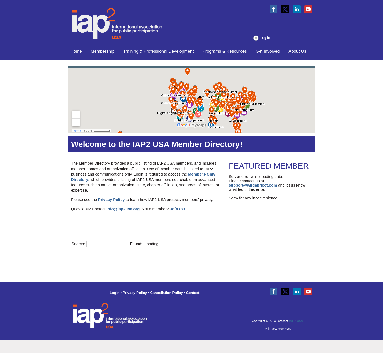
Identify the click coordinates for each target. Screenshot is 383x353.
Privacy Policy (111, 200)
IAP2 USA (296, 320)
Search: (78, 244)
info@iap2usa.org (123, 209)
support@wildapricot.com (253, 185)
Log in (265, 37)
